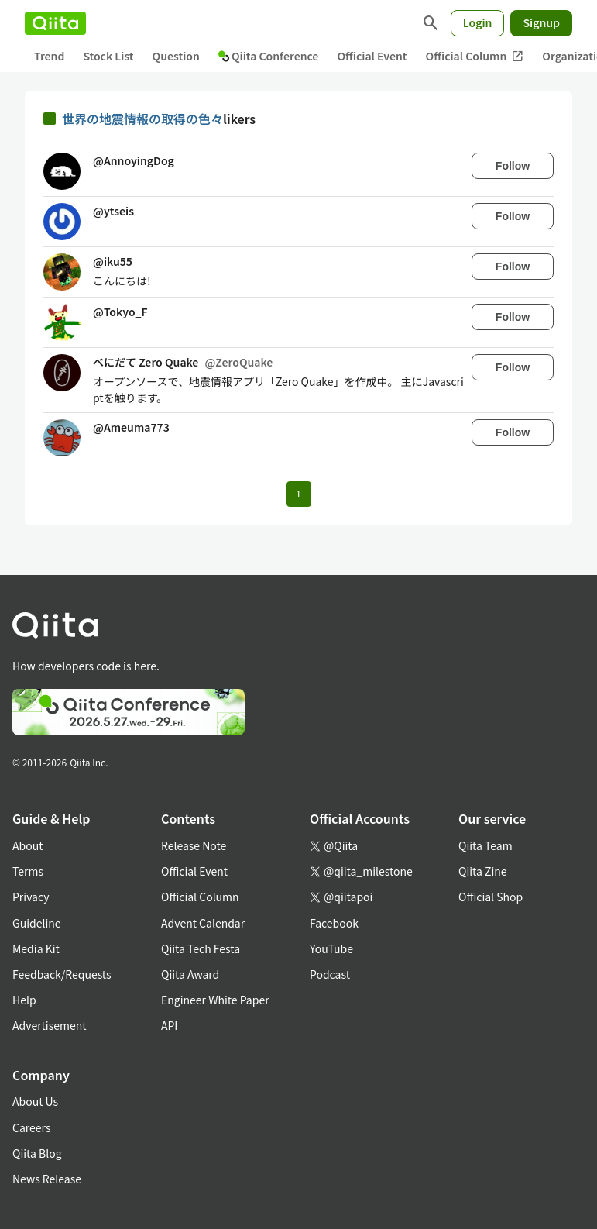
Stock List (108, 56)
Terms (27, 871)
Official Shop (490, 896)
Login (477, 22)
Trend (49, 56)
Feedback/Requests (62, 974)
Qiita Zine (482, 871)
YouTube (331, 948)
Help (24, 999)
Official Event (372, 56)
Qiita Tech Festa (200, 948)
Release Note (193, 845)
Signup (541, 22)
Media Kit (36, 948)
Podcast (330, 974)
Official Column (475, 56)
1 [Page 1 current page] (298, 494)
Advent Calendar (203, 923)
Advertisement (49, 1025)
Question (176, 56)
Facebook (334, 923)
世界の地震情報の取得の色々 (142, 118)
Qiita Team (485, 845)
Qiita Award (190, 974)
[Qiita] (55, 23)
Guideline (36, 923)
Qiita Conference (268, 56)
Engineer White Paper (215, 999)
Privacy (30, 896)
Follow (513, 166)
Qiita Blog (37, 1153)
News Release (46, 1178)
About (27, 845)
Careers (31, 1127)
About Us (35, 1101)
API (169, 1025)
